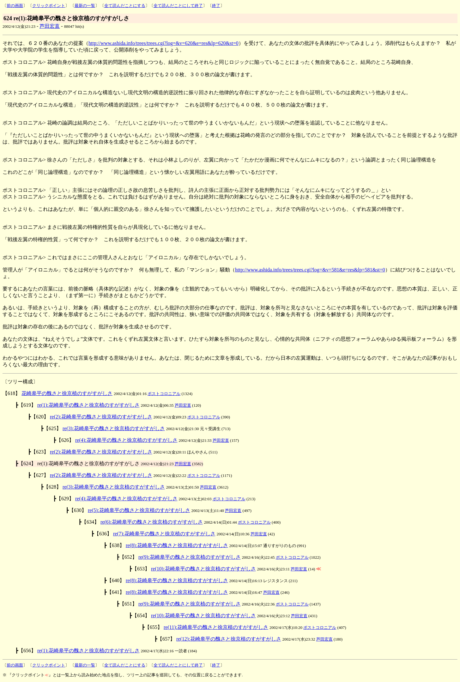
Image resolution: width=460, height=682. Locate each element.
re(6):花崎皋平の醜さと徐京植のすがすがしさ (151, 522)
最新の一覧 (85, 5)
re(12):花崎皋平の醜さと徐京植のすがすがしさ (228, 639)
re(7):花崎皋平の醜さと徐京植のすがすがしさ (164, 533)
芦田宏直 (49, 26)
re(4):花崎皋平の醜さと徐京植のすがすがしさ (126, 440)
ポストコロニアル (164, 393)
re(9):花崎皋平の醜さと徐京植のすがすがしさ (189, 557)
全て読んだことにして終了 (178, 5)
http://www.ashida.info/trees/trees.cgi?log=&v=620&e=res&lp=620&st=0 (163, 43)
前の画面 (15, 5)
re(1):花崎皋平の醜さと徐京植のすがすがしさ (88, 405)
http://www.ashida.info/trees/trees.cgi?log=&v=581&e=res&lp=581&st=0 (310, 269)
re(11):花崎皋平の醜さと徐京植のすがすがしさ (216, 627)
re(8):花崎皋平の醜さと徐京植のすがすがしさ (177, 545)
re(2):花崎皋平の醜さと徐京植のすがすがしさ (101, 416)
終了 (216, 5)
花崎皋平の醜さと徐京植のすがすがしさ (66, 393)
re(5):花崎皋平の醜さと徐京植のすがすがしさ (139, 510)
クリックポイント (48, 5)
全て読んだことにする (124, 5)
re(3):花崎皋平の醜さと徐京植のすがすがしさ (114, 428)
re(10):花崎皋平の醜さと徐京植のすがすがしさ (203, 568)
